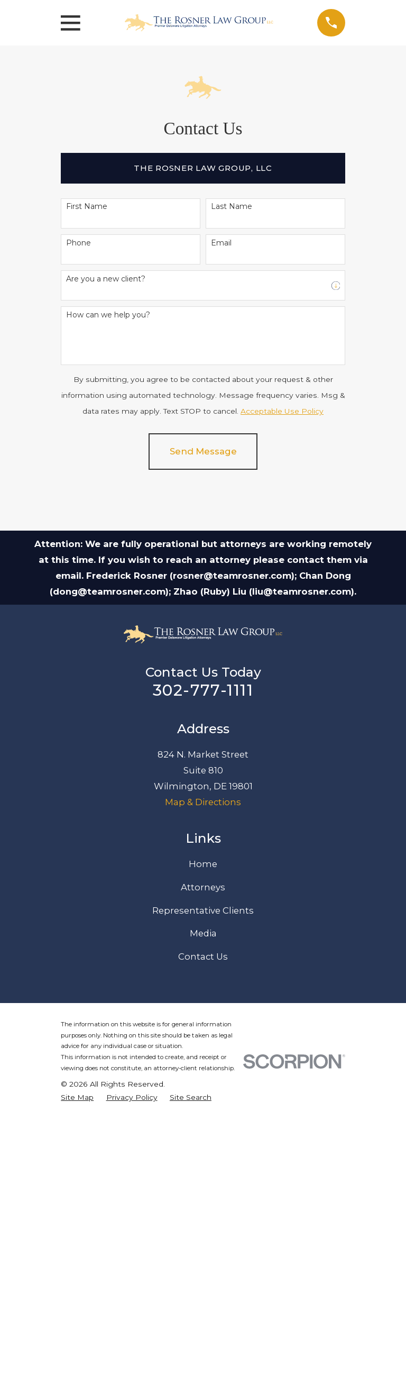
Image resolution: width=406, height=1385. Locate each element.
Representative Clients (203, 910)
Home (203, 864)
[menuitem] (77, 1097)
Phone (78, 243)
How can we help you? (108, 315)
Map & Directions (203, 802)
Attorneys (203, 887)
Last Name (231, 206)
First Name (86, 206)
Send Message (203, 451)
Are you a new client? (105, 279)
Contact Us (203, 956)
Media (203, 933)
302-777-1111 (203, 689)
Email (221, 243)
